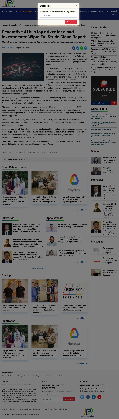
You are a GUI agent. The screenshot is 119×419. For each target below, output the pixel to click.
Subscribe (71, 22)
